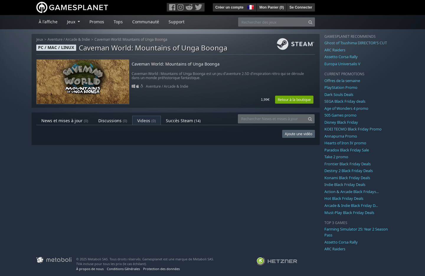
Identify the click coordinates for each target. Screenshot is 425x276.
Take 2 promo (336, 156)
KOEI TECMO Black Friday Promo (353, 129)
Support (176, 22)
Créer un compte (229, 7)
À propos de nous (90, 269)
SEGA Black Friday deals (344, 101)
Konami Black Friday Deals (347, 177)
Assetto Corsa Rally (341, 56)
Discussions (112, 120)
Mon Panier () (271, 7)
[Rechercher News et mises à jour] (272, 118)
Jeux (39, 39)
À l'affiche (48, 22)
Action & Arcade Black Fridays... (351, 191)
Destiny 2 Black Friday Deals (348, 170)
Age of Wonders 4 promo (346, 108)
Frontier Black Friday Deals (347, 163)
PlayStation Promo (340, 87)
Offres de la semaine (342, 80)
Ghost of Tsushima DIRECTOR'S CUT (355, 42)
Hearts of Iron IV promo (345, 143)
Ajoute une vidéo (298, 133)
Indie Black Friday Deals (344, 184)
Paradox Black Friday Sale (346, 150)
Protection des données (161, 269)
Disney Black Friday (341, 122)
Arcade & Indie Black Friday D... (351, 205)
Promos (96, 22)
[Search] (310, 22)
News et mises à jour (64, 120)
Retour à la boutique (294, 99)
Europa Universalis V (342, 63)
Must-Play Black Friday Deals (349, 212)
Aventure (55, 39)
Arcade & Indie (78, 39)
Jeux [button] (71, 22)
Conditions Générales (123, 269)
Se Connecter (301, 7)
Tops (118, 22)
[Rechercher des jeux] (272, 22)
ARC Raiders (334, 50)
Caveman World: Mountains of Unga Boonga (130, 39)
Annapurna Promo (340, 136)
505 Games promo (340, 115)
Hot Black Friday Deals (343, 198)
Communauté (145, 22)
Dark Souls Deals (338, 94)
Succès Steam (183, 120)
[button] (250, 6)
